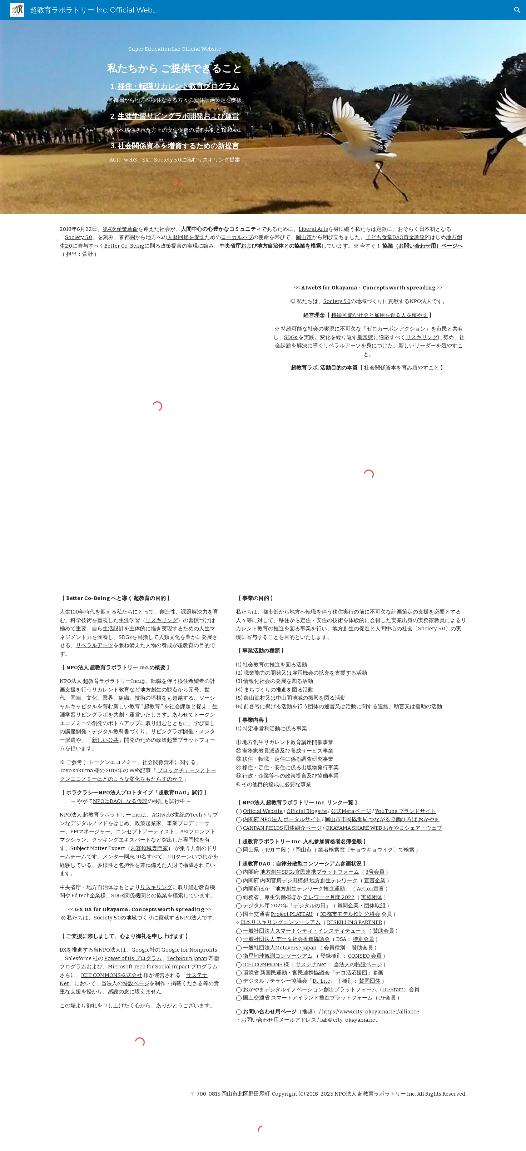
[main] (175, 104)
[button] (517, 10)
